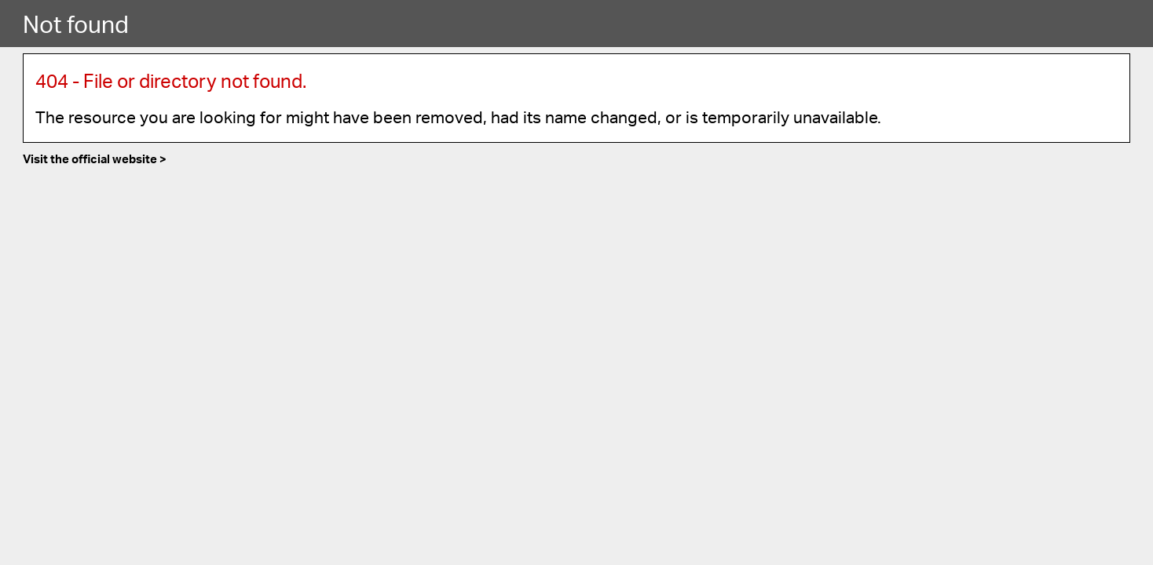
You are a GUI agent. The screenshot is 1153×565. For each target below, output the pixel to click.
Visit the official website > (95, 158)
